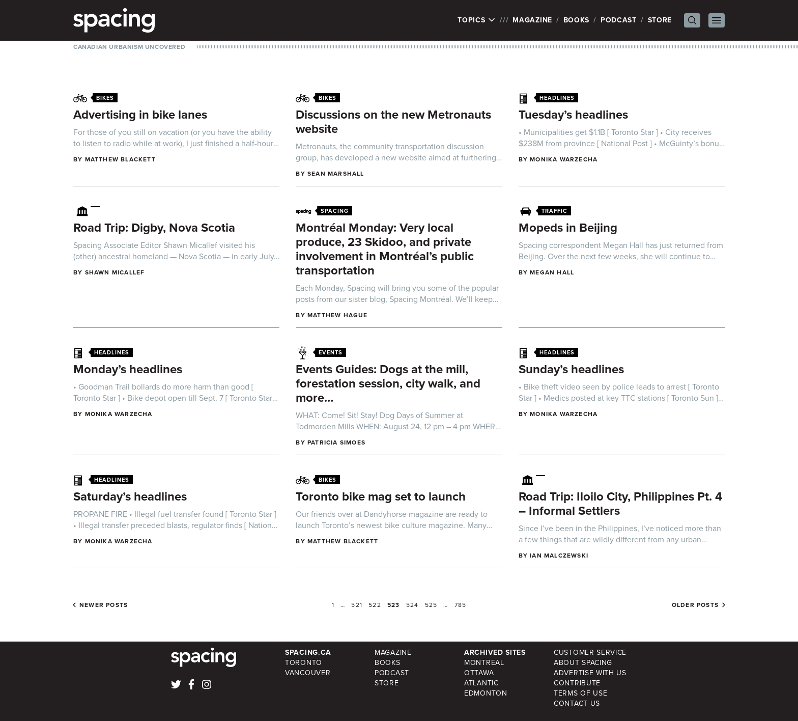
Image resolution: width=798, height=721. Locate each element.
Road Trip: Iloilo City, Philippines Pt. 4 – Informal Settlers (620, 503)
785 (460, 604)
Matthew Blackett (120, 159)
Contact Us (577, 703)
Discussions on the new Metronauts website (393, 121)
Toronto (303, 662)
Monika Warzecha (563, 159)
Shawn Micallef (115, 272)
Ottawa (479, 673)
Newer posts (103, 605)
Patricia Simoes (336, 442)
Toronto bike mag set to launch (381, 496)
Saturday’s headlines (130, 496)
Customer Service (590, 652)
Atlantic (481, 683)
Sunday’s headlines (571, 369)
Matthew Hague (337, 315)
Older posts (695, 605)
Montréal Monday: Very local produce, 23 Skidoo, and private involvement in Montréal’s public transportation (385, 249)
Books (576, 20)
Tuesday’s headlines (573, 114)
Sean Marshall (335, 173)
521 (356, 604)
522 (374, 604)
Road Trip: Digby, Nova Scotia (154, 227)
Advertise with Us (590, 673)
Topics (477, 20)
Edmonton (485, 693)
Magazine (532, 20)
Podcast (619, 20)
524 (412, 604)
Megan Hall (552, 272)
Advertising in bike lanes (140, 114)
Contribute (577, 683)
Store (660, 20)
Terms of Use (580, 693)
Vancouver (307, 673)
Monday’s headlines (127, 369)
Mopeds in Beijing (568, 227)
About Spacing (583, 662)
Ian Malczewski (559, 555)
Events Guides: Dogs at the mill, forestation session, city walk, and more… (388, 383)
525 (431, 604)
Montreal (484, 662)
